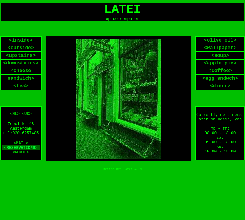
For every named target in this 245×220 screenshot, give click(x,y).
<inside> (21, 42)
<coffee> (220, 72)
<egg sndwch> (220, 80)
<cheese (20, 72)
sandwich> (21, 80)
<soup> (220, 57)
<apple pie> (220, 65)
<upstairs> (21, 57)
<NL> (15, 116)
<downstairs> (20, 65)
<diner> (220, 88)
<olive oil (218, 42)
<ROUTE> (21, 154)
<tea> (20, 88)
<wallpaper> (220, 50)
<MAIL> (21, 145)
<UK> (27, 116)
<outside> (21, 50)
